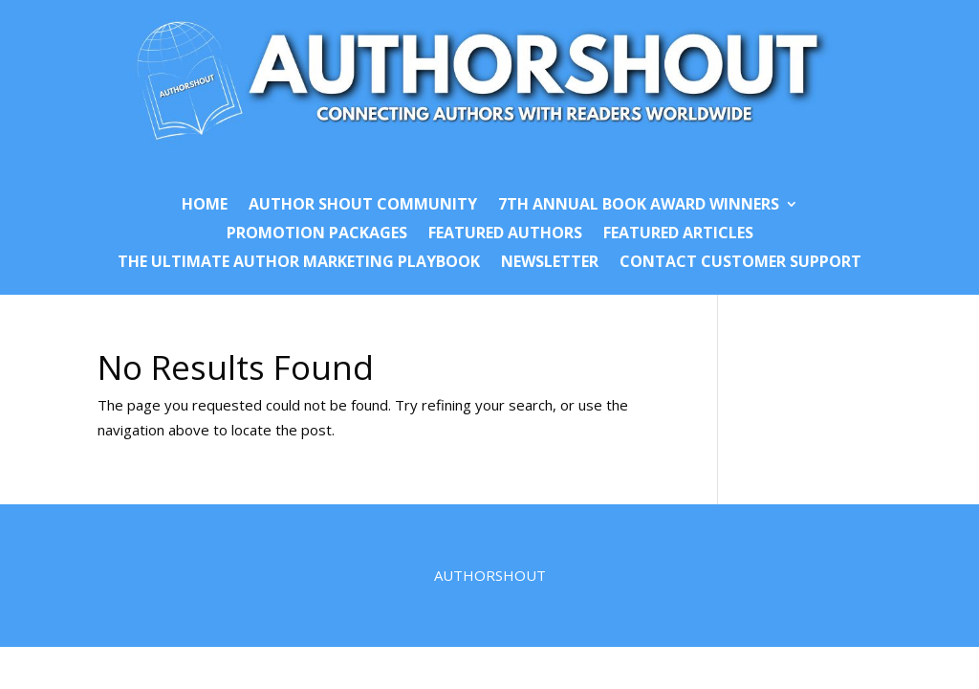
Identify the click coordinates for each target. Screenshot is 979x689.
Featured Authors (505, 234)
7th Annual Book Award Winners (638, 205)
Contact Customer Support (740, 263)
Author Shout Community (363, 205)
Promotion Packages (317, 234)
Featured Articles (678, 234)
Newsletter (549, 263)
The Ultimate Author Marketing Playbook (299, 263)
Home (205, 205)
